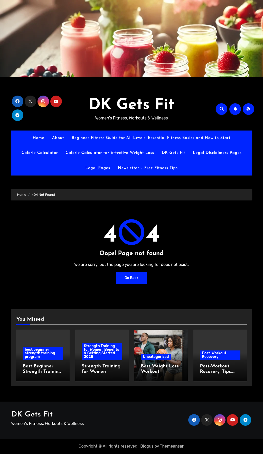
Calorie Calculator (39, 153)
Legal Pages (97, 168)
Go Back (132, 278)
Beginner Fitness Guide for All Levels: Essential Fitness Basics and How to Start (151, 138)
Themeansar (172, 446)
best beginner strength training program (40, 353)
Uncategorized (156, 357)
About (58, 138)
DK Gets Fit (131, 105)
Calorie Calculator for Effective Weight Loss (109, 153)
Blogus (146, 446)
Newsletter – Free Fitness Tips (148, 168)
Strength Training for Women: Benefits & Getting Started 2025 (101, 351)
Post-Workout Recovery (214, 355)
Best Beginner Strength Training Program (42, 372)
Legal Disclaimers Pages (217, 153)
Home (38, 138)
